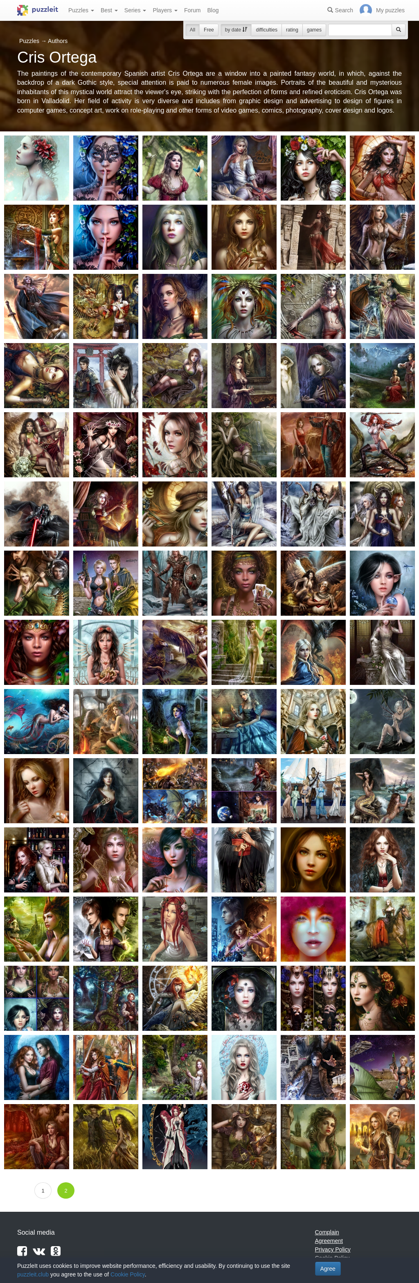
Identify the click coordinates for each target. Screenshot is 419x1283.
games (314, 30)
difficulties (266, 30)
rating (292, 30)
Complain (327, 1232)
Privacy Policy (333, 1249)
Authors (58, 41)
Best (109, 10)
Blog (213, 10)
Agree (328, 1268)
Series (135, 10)
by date (236, 30)
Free (209, 30)
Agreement (329, 1241)
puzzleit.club (33, 1274)
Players (165, 10)
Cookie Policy (127, 1274)
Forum (192, 10)
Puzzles (81, 10)
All (192, 30)
